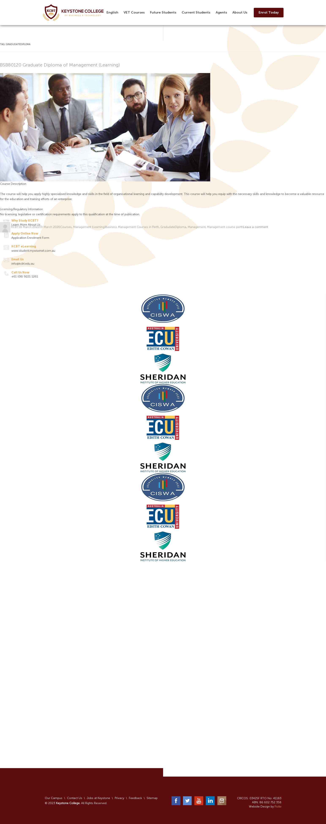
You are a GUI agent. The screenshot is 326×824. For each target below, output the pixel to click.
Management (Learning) (89, 227)
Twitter (187, 800)
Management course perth (225, 227)
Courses (66, 227)
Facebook (176, 800)
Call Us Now (20, 272)
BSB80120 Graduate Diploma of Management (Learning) (60, 65)
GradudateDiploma (173, 227)
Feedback (135, 798)
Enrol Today (269, 12)
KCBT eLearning (23, 246)
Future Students (163, 12)
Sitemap (152, 798)
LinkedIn (210, 800)
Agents (221, 12)
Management (197, 227)
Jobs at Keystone (98, 798)
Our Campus (53, 798)
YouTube (198, 800)
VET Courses (134, 12)
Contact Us (74, 798)
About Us (239, 12)
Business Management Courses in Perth (132, 227)
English (112, 12)
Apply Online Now (24, 233)
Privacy (119, 798)
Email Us (17, 259)
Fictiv (278, 806)
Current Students (196, 12)
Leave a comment (255, 227)
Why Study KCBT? (24, 220)
